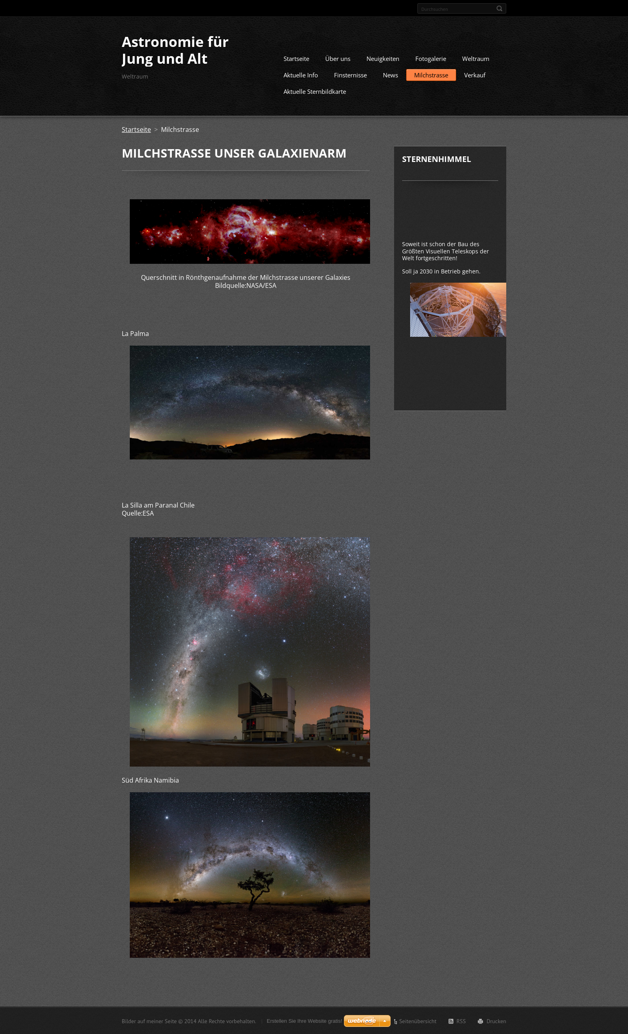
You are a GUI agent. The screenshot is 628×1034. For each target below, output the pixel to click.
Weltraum (475, 58)
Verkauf (474, 75)
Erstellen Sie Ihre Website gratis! (304, 1021)
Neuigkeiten (382, 58)
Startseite (296, 58)
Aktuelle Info (301, 75)
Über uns (337, 58)
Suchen (499, 8)
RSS (461, 1020)
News (390, 75)
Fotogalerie (430, 58)
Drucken (496, 1020)
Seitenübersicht (418, 1020)
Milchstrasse (431, 75)
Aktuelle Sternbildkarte (315, 91)
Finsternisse (350, 75)
